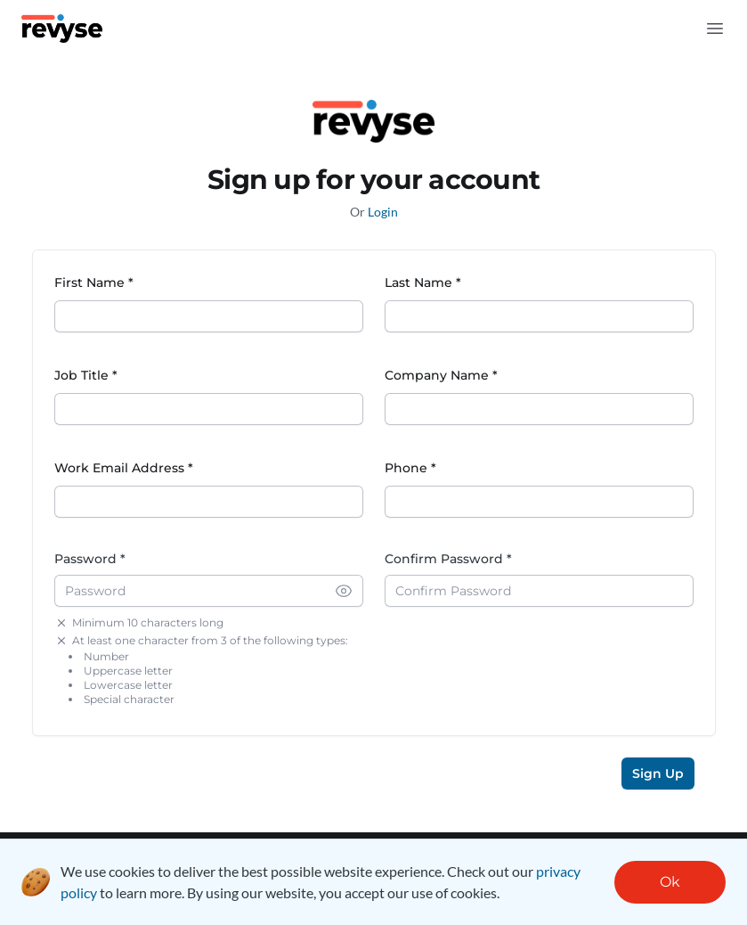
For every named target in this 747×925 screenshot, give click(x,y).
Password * (90, 559)
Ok (670, 881)
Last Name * (423, 282)
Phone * (410, 468)
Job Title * (86, 375)
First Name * (94, 282)
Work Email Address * (123, 468)
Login (383, 211)
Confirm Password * (448, 559)
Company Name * (441, 375)
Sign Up (658, 773)
